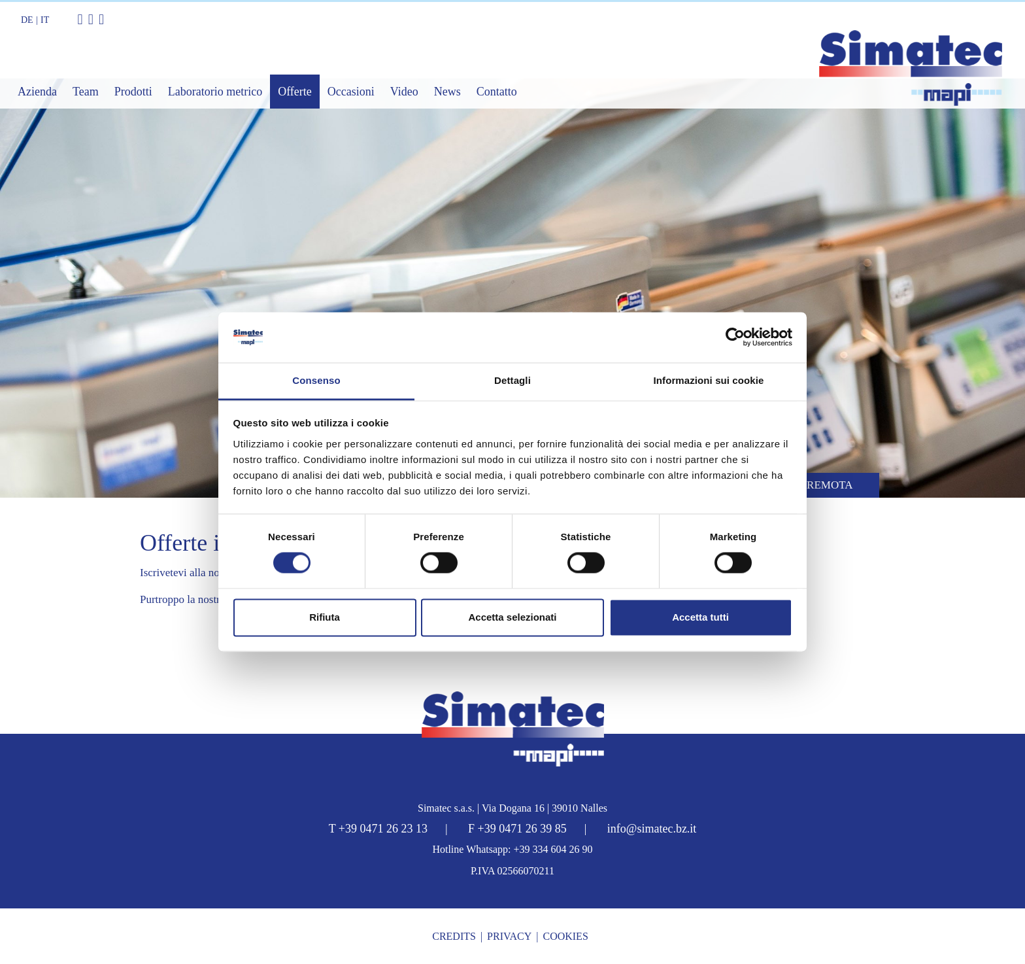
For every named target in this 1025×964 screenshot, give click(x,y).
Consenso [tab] (316, 380)
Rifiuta (324, 617)
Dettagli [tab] (512, 380)
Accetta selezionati (512, 617)
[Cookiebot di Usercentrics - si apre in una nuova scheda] (735, 337)
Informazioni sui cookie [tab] (709, 380)
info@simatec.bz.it (652, 828)
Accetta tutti (700, 617)
